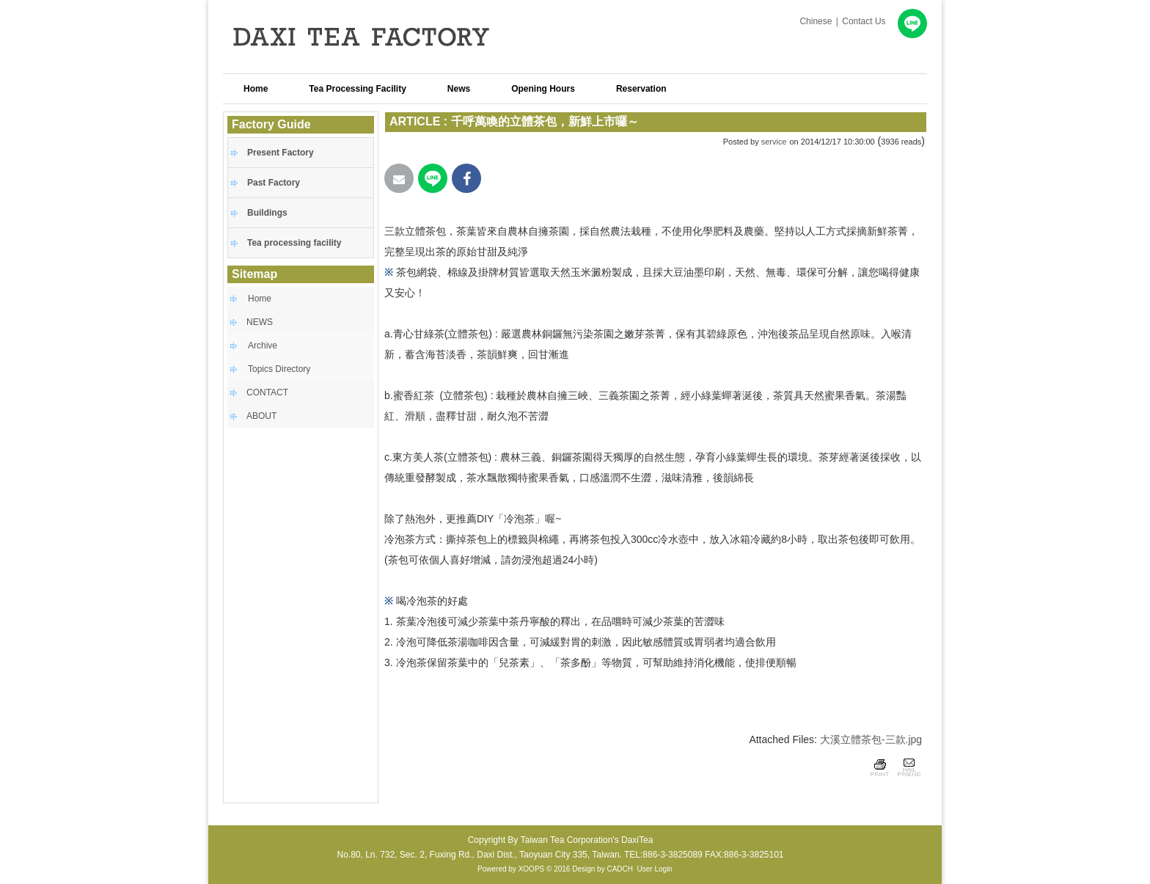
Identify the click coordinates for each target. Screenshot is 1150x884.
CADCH (620, 869)
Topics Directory (279, 369)
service (774, 141)
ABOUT (261, 416)
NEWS (259, 322)
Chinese (815, 21)
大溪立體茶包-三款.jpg (871, 739)
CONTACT (267, 392)
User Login (655, 869)
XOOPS (532, 869)
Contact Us (863, 21)
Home (259, 298)
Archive (262, 345)
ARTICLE (414, 121)
